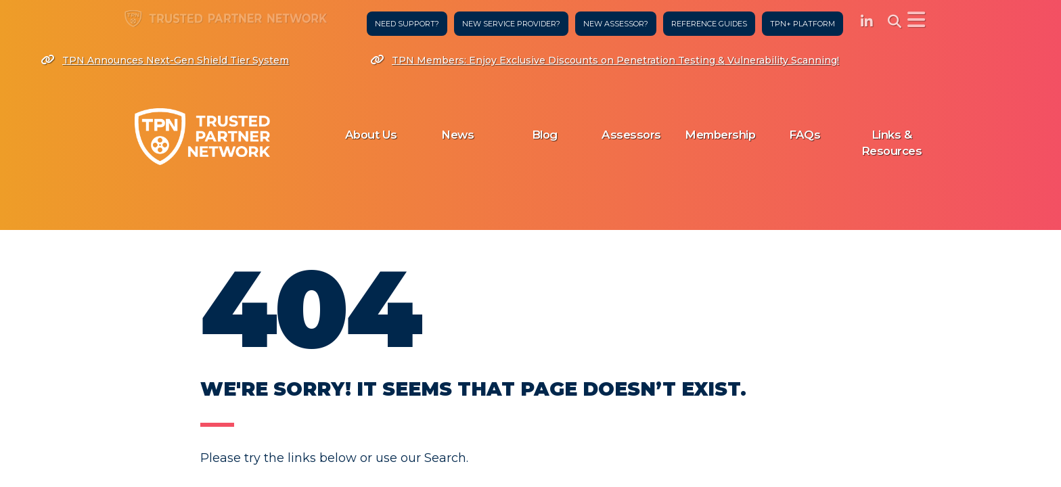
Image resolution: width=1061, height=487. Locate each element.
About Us (371, 134)
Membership (720, 134)
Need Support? (404, 23)
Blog (545, 134)
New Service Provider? (508, 23)
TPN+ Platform (799, 23)
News (457, 134)
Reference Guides (706, 23)
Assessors (631, 134)
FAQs (804, 134)
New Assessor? (613, 23)
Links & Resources (891, 143)
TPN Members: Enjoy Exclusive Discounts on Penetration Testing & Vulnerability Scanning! (604, 60)
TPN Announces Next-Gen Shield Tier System (165, 60)
